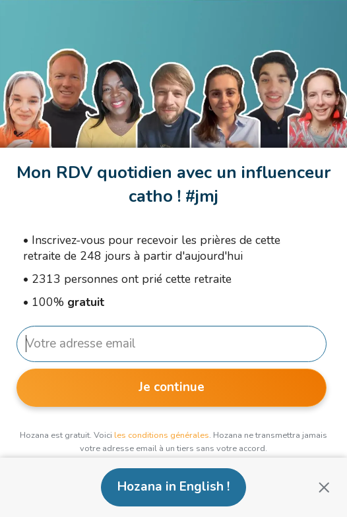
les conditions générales (161, 435)
